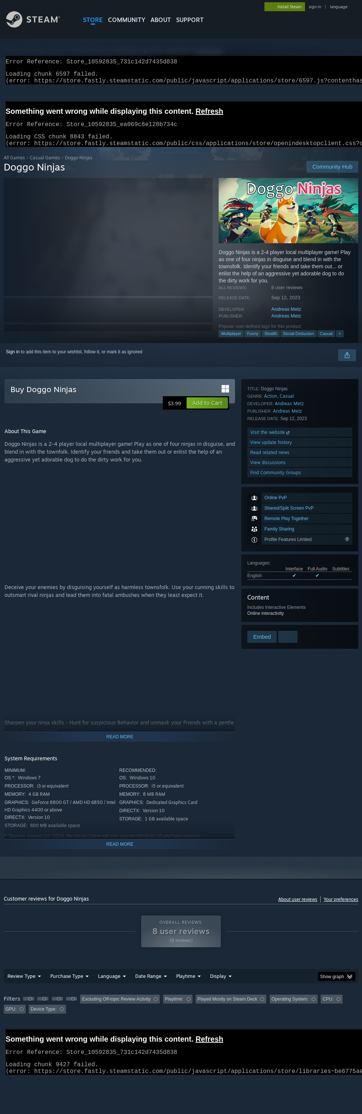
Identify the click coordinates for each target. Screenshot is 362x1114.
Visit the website (270, 579)
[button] (207, 412)
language (338, 6)
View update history (271, 589)
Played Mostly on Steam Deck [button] (227, 1008)
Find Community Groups (275, 619)
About (160, 20)
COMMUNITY (126, 20)
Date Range (148, 985)
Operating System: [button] (290, 1008)
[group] (181, 1013)
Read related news (269, 599)
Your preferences (341, 908)
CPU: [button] (328, 1008)
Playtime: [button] (174, 1008)
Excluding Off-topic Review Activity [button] (116, 1008)
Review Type (21, 985)
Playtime (185, 985)
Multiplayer (231, 342)
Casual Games (45, 166)
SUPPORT (190, 20)
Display (218, 985)
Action (270, 543)
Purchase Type (66, 985)
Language (109, 985)
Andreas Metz (286, 318)
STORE (93, 20)
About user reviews (297, 908)
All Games (14, 166)
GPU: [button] (11, 1018)
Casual (326, 342)
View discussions (268, 609)
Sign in (13, 360)
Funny (252, 342)
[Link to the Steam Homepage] (39, 25)
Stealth (270, 342)
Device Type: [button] (43, 1018)
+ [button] (340, 342)
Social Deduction (298, 342)
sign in (315, 6)
